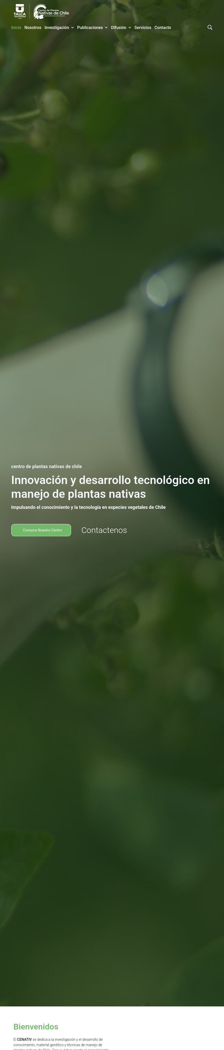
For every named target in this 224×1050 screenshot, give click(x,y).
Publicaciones (92, 28)
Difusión (121, 28)
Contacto (162, 27)
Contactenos (104, 530)
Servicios (143, 27)
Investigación (59, 28)
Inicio (16, 27)
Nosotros (33, 27)
